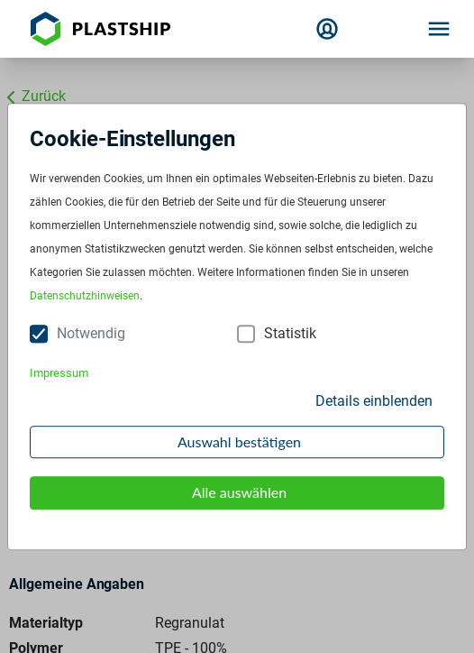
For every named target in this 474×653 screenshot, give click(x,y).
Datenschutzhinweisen (85, 296)
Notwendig (91, 334)
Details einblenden (374, 400)
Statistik (290, 334)
